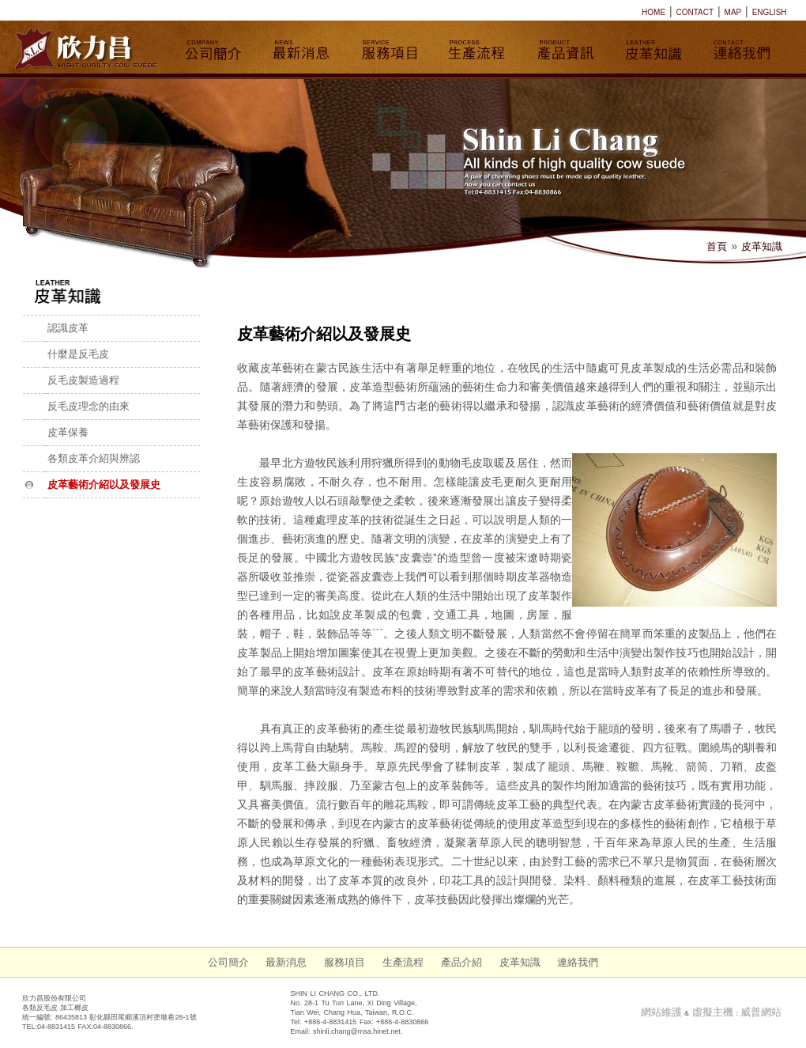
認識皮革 (68, 328)
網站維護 (661, 1012)
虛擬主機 (712, 1012)
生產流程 (403, 962)
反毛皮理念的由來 (88, 406)
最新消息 (286, 962)
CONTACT (695, 12)
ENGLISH (769, 12)
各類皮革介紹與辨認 (93, 458)
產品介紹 (461, 962)
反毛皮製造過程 (83, 380)
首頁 (716, 246)
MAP (733, 12)
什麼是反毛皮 (78, 354)
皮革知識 (761, 246)
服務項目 (344, 962)
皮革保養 (68, 432)
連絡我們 (577, 962)
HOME (653, 12)
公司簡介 (228, 962)
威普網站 (761, 1012)
